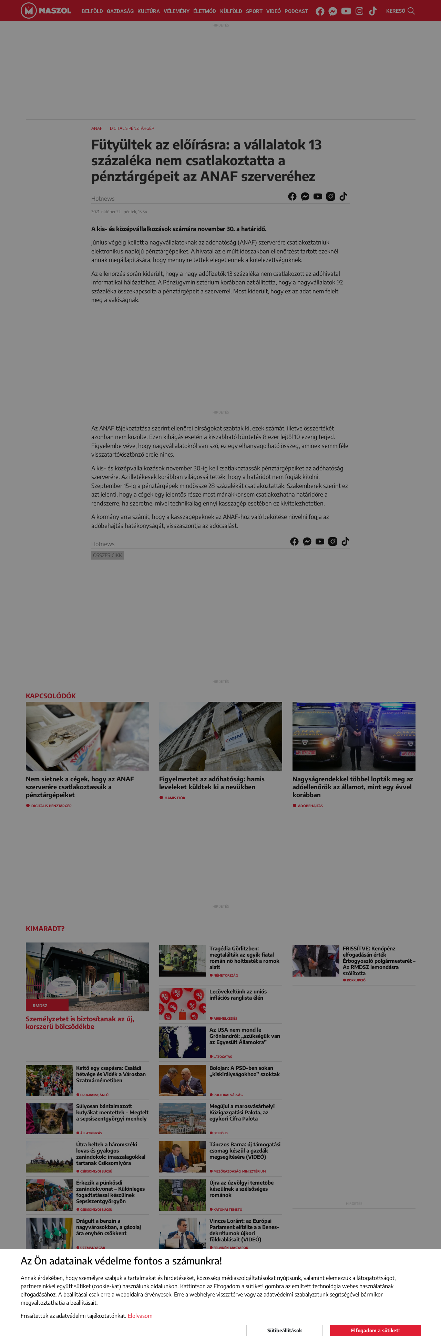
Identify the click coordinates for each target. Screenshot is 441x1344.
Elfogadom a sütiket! (375, 1330)
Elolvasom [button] (140, 1315)
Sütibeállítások (284, 1330)
